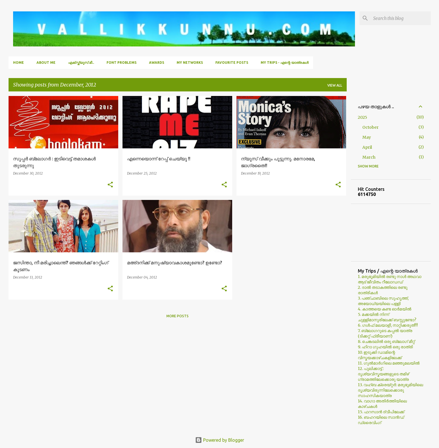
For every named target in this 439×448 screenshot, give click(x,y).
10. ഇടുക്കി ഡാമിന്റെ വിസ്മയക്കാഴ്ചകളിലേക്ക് (380, 355)
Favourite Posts (231, 62)
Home (18, 62)
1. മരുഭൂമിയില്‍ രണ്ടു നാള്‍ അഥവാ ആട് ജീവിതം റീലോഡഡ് (389, 279)
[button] (110, 185)
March (368, 157)
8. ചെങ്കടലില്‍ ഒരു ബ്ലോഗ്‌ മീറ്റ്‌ (386, 341)
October (370, 127)
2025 (362, 117)
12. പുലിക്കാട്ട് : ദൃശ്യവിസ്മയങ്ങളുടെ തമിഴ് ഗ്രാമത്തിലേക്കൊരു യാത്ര (383, 374)
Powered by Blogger (219, 440)
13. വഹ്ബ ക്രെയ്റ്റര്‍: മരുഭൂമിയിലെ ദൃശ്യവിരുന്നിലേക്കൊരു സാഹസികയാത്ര (390, 390)
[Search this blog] (401, 18)
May (366, 137)
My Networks (190, 62)
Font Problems (121, 62)
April (367, 147)
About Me (46, 62)
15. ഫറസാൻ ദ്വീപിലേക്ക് (381, 411)
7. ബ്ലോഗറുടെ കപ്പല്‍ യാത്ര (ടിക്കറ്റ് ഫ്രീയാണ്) (385, 333)
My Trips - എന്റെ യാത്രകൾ (285, 62)
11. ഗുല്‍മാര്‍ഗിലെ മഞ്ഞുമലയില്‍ (389, 363)
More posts (177, 316)
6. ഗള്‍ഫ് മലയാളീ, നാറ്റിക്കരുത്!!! (388, 325)
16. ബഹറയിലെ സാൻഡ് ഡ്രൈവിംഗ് (381, 420)
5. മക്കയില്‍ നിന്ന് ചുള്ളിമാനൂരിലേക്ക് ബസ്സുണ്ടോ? (387, 317)
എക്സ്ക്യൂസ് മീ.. (81, 62)
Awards (156, 62)
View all (334, 85)
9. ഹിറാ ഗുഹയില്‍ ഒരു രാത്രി (385, 346)
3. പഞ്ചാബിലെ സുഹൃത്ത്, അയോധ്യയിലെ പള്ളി (383, 301)
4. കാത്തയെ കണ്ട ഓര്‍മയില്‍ (384, 309)
